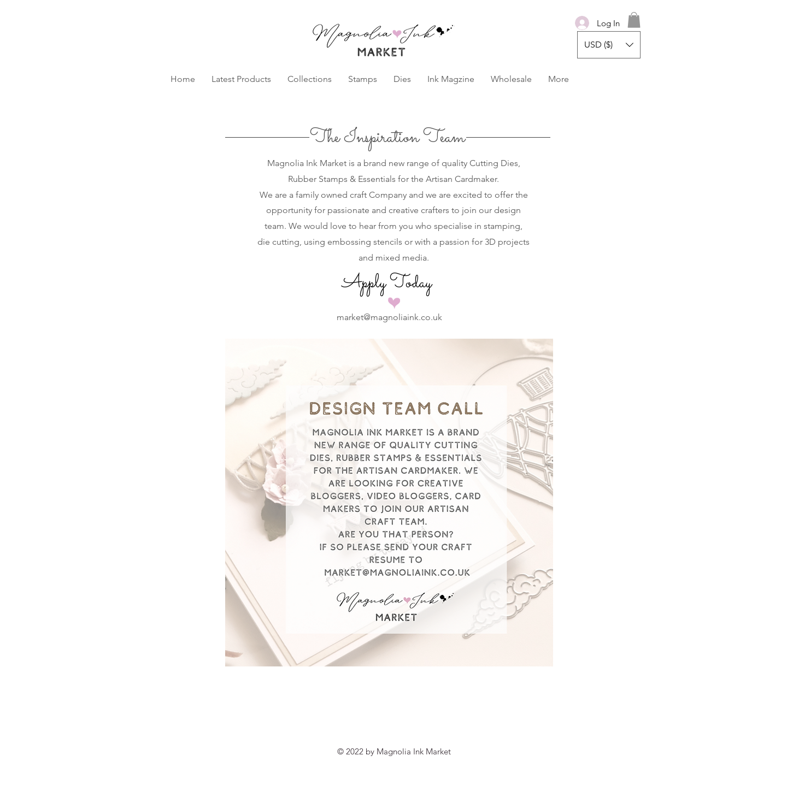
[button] (634, 20)
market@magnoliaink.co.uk (389, 317)
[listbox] (609, 44)
